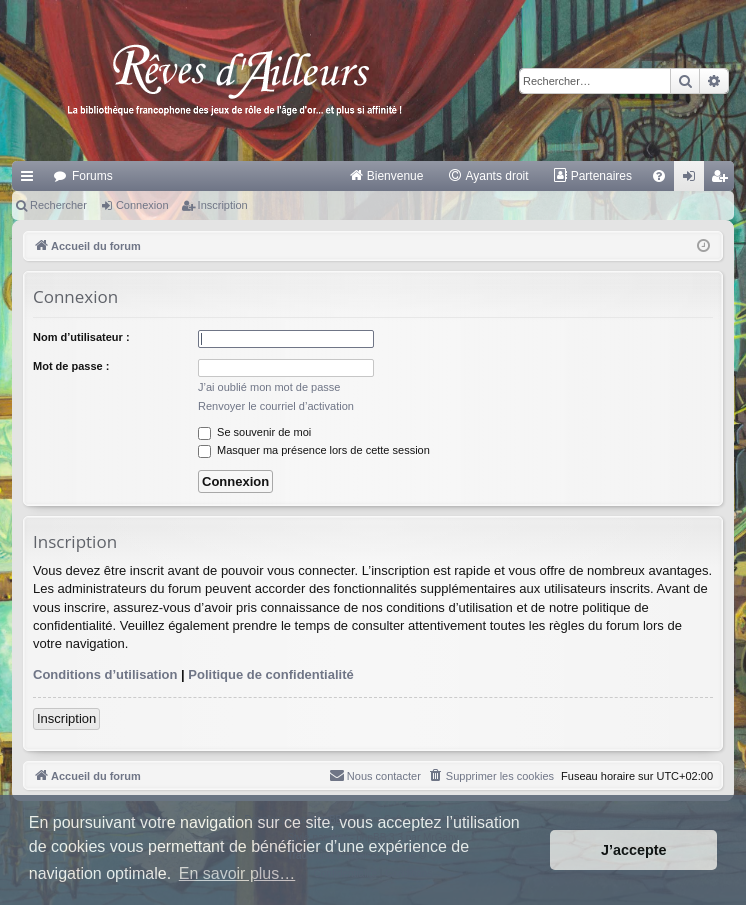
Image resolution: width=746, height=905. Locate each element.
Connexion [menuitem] (693, 180)
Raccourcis (31, 180)
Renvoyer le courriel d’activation (276, 406)
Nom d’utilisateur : (81, 337)
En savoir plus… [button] (237, 873)
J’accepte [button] (634, 850)
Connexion (142, 205)
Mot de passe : (71, 366)
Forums (92, 176)
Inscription (223, 205)
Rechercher (58, 205)
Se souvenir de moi (254, 432)
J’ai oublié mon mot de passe (269, 387)
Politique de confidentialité (270, 674)
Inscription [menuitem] (723, 180)
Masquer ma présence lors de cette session (314, 450)
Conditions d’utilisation (105, 674)
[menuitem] (386, 176)
